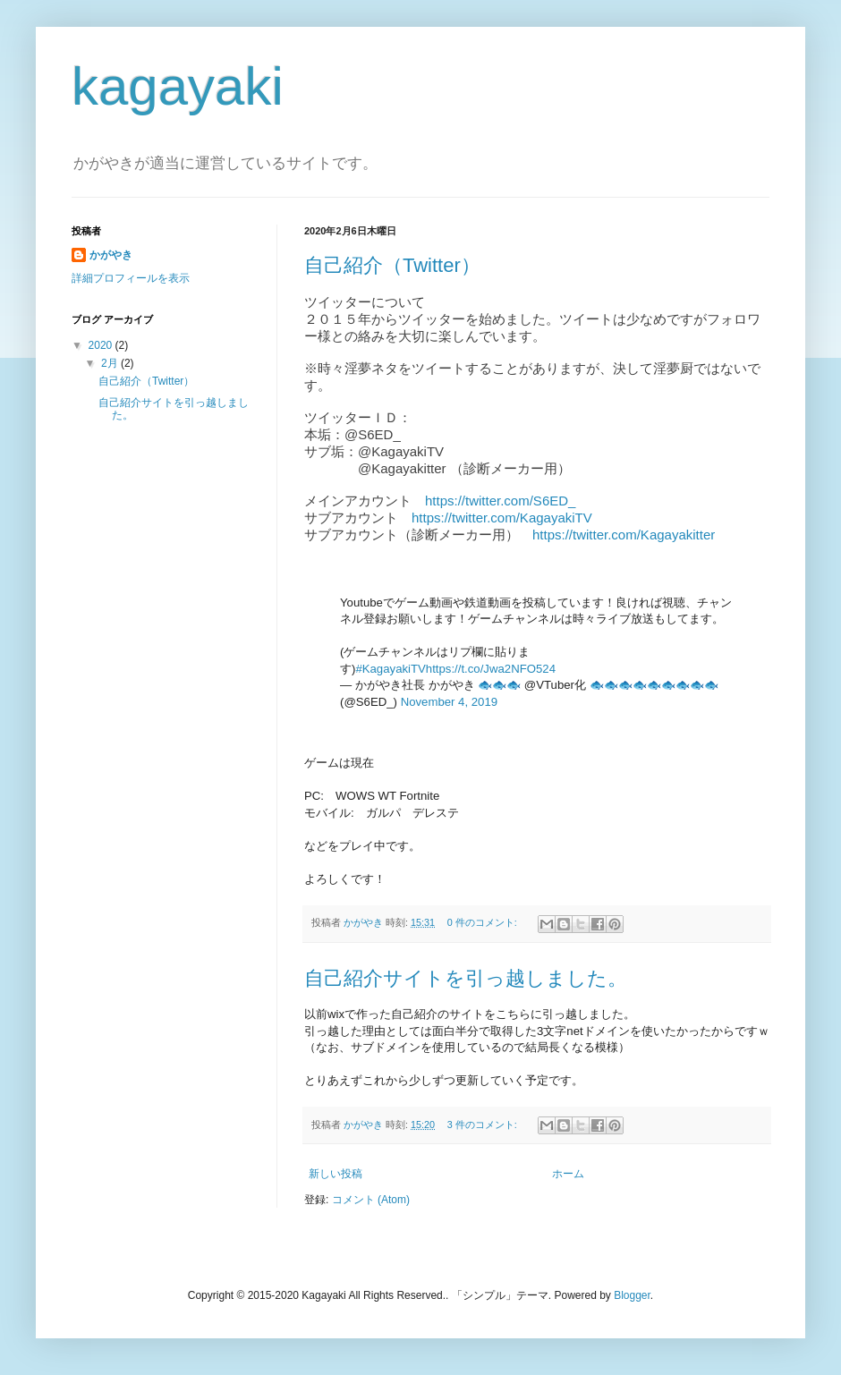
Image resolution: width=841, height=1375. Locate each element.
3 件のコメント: (483, 1124)
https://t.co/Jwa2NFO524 (491, 668)
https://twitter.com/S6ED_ (500, 500)
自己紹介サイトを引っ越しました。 (465, 978)
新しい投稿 (335, 1173)
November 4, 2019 (449, 702)
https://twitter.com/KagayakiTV (502, 517)
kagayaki (178, 86)
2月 (111, 363)
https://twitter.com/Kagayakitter (623, 534)
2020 (102, 345)
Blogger (632, 1295)
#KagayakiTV (390, 668)
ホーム (568, 1173)
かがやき (110, 255)
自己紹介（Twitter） (392, 265)
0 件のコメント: (483, 922)
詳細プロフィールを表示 (131, 278)
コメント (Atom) (371, 1199)
